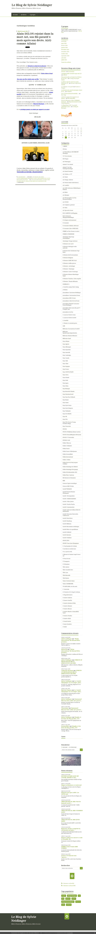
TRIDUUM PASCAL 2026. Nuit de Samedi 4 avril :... (71, 802)
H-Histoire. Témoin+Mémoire (70, 281)
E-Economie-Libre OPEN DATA (70, 228)
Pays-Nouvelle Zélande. (69, 391)
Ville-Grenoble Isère (68, 570)
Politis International (68, 457)
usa (79, 895)
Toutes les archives (66, 62)
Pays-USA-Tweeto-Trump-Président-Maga (69, 422)
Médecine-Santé (67, 338)
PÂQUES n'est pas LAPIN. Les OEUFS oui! (70, 793)
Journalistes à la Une (68, 312)
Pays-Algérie (66, 344)
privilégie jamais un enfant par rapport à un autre (34, 109)
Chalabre (69, 91)
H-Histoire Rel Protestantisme (70, 255)
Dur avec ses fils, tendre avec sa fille (28, 79)
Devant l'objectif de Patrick (71, 83)
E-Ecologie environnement (69, 220)
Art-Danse (65, 177)
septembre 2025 (65, 55)
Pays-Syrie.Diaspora (68, 408)
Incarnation (71, 71)
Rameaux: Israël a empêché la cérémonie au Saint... (70, 829)
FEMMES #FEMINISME (68, 234)
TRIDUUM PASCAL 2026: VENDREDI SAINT (72, 811)
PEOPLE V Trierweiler (68, 437)
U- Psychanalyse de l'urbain (70, 546)
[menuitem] (15, 14)
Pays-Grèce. (66, 374)
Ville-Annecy (66, 567)
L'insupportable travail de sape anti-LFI (71, 73)
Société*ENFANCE (67, 489)
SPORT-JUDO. (66, 540)
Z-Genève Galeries (67, 597)
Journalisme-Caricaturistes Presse (71, 295)
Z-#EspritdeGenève (67, 595)
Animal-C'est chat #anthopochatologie (68, 167)
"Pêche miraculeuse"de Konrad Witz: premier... (70, 640)
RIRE (64, 480)
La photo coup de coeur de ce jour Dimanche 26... (70, 82)
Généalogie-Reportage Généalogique (68, 237)
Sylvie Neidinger (66, 681)
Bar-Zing (63, 95)
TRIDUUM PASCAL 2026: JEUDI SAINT (70, 820)
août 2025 (63, 58)
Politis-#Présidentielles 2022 (70, 472)
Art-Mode (65, 192)
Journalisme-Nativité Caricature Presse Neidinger (71, 304)
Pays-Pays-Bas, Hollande (69, 397)
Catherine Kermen (67, 670)
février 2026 (64, 45)
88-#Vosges (65, 159)
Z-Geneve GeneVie (67, 600)
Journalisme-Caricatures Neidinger (72, 292)
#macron (78, 901)
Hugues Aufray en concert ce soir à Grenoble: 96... (71, 838)
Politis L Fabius (66, 459)
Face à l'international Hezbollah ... (70, 93)
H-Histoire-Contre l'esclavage (70, 271)
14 (68, 133)
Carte (63, 737)
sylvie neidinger (66, 639)
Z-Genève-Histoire (67, 606)
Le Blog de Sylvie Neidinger (32, 5)
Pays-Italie (65, 380)
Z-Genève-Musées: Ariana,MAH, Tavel (71, 612)
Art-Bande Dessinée (68, 171)
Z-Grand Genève (67, 621)
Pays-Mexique (66, 388)
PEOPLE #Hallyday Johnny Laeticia (71, 432)
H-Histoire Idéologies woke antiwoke (70, 247)
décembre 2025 (65, 49)
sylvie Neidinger (66, 660)
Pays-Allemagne (67, 347)
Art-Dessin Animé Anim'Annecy (71, 182)
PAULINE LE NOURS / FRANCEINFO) (30, 172)
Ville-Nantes (66, 578)
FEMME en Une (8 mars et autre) (71, 231)
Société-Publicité (67, 532)
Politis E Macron (67, 443)
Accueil (15, 15)
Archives (23, 15)
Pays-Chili (65, 361)
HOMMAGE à (66, 284)
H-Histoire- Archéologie (69, 266)
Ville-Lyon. (65, 572)
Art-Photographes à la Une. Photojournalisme (70, 198)
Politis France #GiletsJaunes (70, 451)
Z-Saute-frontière (67, 624)
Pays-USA (65, 419)
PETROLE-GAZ (66, 440)
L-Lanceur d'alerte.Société (69, 317)
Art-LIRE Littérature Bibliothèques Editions (71, 188)
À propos (32, 15)
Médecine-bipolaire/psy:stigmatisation (70, 332)
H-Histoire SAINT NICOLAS (70, 260)
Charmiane (64, 708)
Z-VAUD (65, 627)
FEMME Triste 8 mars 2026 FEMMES (69, 847)
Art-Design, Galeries (68, 179)
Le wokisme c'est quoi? (67, 86)
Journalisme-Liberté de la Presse (71, 301)
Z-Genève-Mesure (67, 609)
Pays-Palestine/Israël (68, 394)
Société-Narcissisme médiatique (71, 526)
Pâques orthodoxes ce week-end (71, 785)
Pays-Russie (66, 400)
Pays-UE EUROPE (67, 413)
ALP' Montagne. (67, 161)
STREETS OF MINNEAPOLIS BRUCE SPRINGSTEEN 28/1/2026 (71, 661)
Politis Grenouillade (68, 454)
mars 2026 (64, 43)
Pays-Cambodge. (67, 355)
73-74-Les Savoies (67, 156)
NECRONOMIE (71, 98)
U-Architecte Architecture (69, 549)
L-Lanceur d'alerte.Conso (69, 315)
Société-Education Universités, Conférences (70, 514)
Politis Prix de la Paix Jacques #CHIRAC (70, 463)
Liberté (65, 75)
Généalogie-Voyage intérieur (70, 241)
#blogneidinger (72, 895)
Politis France (66, 448)
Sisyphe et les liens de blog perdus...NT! (71, 717)
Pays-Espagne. (66, 366)
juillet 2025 (64, 60)
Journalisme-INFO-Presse (69, 298)
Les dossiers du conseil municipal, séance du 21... (71, 90)
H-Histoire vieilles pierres (69, 263)
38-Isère (65, 149)
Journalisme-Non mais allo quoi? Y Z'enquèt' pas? (71, 308)
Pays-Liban (65, 386)
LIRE (64, 326)
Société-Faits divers (68, 518)
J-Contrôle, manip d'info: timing (71, 287)
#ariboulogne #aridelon (31, 181)
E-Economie (66, 223)
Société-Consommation (68, 507)
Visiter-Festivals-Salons (68, 581)
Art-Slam (65, 207)
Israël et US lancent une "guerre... (68, 856)
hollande (69, 904)
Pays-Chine (65, 363)
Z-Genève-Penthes (67, 615)
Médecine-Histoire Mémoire (70, 335)
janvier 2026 (64, 47)
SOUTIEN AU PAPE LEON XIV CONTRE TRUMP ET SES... (70, 776)
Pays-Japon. (66, 383)
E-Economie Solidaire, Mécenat (71, 225)
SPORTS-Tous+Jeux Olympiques (71, 543)
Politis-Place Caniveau (68, 475)
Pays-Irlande (66, 377)
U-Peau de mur (66, 558)
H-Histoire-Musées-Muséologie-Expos (71, 275)
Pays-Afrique (66, 341)
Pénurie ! (63, 71)
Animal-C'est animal (68, 164)
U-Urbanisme (66, 564)
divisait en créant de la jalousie (37, 66)
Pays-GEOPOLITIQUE (68, 372)
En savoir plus (70, 932)
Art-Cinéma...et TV (67, 174)
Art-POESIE (66, 202)
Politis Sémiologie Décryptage (70, 469)
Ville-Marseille (66, 575)
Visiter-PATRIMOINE (68, 583)
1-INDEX (65, 146)
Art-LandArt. (66, 185)
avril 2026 (63, 41)
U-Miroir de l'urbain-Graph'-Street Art (71, 555)
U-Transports (66, 561)
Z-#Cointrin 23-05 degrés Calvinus (71, 592)
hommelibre (65, 726)
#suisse (63, 895)
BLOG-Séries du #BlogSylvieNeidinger (68, 216)
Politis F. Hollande (67, 445)
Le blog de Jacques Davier (70, 79)
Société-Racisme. (67, 535)
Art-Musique (35, 176)
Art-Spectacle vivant (68, 210)
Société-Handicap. (67, 521)
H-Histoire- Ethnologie (68, 269)
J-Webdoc (65, 289)
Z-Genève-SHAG (67, 618)
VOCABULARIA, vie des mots (70, 586)
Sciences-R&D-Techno (68, 486)
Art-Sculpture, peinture (69, 205)
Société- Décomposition (69, 496)
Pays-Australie (66, 352)
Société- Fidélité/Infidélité (39, 178)
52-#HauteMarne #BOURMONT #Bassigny (71, 152)
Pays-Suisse (66, 402)
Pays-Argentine (67, 349)
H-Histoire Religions (68, 257)
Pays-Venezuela (67, 426)
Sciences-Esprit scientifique (70, 483)
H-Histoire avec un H (68, 244)
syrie (63, 904)
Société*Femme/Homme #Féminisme (25, 178)
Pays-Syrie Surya (67, 405)
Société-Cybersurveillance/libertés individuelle (71, 510)
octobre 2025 (64, 53)
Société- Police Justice (68, 501)
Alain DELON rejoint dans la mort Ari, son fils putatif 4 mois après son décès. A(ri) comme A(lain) (35, 38)
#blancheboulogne (41, 181)
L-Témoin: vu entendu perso (70, 323)
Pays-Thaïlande (67, 411)
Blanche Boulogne (38, 103)
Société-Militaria (67, 524)
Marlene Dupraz (66, 690)
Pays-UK (65, 416)
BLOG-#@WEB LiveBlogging (70, 213)
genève (74, 898)
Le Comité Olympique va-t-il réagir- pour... (71, 681)
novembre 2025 (65, 51)
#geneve (68, 898)
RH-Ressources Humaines (69, 478)
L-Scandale (65, 320)
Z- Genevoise (66, 589)
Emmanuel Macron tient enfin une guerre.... (71, 699)
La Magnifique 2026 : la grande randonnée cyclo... (69, 105)
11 (81, 131)
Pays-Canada (66, 358)
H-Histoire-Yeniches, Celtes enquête (72, 278)
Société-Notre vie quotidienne (70, 529)
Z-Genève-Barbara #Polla (69, 603)
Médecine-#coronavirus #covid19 (71, 328)
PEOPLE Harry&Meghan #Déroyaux (72, 434)
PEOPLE (65, 429)
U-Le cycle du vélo (67, 551)
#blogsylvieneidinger (37, 179)
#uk (63, 898)
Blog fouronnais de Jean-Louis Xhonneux (71, 102)
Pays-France (41, 176)
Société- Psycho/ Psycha (69, 504)
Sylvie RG (64, 649)
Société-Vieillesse (67, 537)
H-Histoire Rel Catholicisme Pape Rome (71, 251)
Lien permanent (21, 176)
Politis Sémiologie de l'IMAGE (70, 466)
